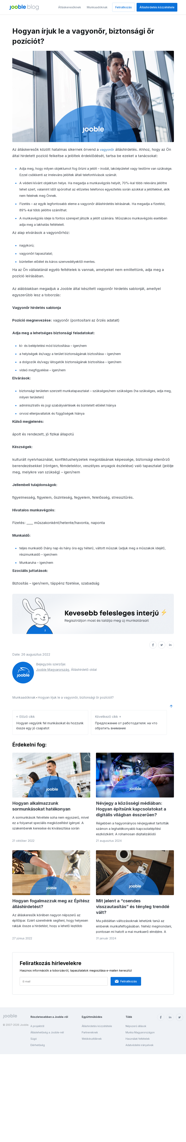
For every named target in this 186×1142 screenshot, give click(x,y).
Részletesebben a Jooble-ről (49, 1016)
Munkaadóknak (97, 7)
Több (129, 1016)
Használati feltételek (138, 1038)
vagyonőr (108, 149)
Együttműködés (92, 1016)
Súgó (33, 1038)
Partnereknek (90, 1032)
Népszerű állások (136, 1026)
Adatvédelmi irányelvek (140, 1045)
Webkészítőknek (92, 1038)
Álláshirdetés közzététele (156, 7)
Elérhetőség (37, 1045)
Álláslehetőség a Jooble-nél (47, 1032)
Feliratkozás (123, 7)
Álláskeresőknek (69, 7)
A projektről (37, 1026)
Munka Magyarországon (140, 1032)
